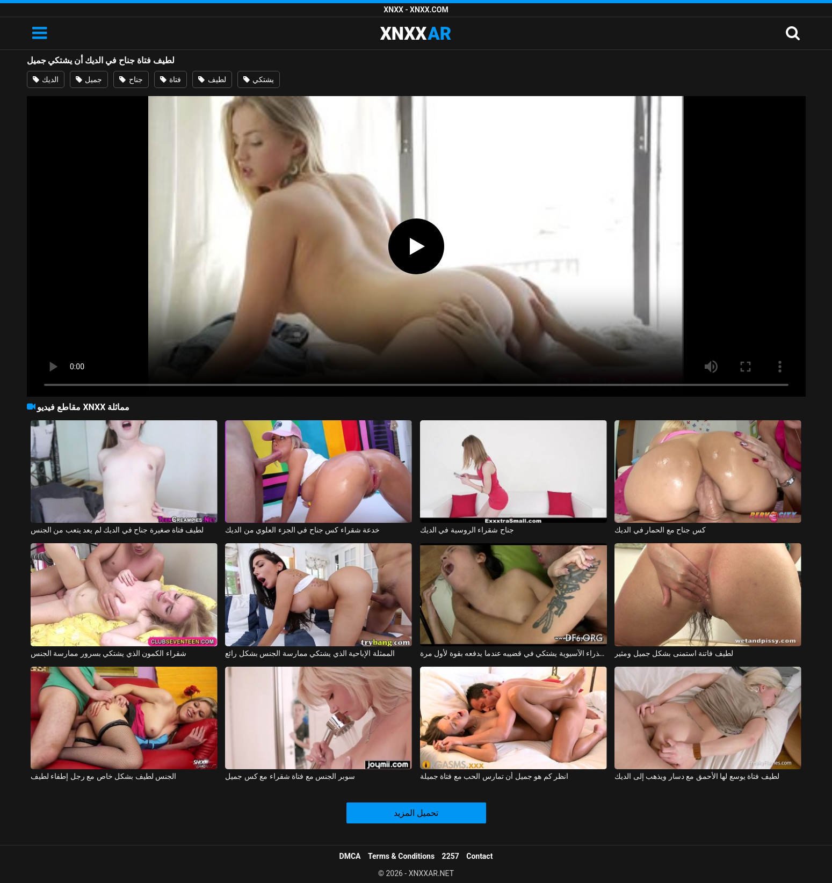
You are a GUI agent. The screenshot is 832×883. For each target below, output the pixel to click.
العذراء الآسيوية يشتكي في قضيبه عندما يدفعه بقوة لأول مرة (513, 653)
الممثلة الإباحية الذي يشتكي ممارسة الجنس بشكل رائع (309, 653)
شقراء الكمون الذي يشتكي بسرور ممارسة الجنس (108, 653)
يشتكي (258, 79)
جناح (130, 79)
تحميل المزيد (416, 813)
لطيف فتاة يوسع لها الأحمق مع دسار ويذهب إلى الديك (696, 776)
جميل (89, 79)
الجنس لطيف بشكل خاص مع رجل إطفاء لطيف (103, 776)
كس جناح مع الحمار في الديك (659, 530)
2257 (450, 856)
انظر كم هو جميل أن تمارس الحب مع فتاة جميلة (494, 776)
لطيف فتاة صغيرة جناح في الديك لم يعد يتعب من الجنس (117, 530)
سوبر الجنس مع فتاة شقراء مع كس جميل (289, 776)
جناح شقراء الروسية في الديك (467, 530)
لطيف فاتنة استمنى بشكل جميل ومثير (673, 653)
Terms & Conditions (401, 856)
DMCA (350, 856)
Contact (479, 856)
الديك (46, 79)
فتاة (170, 79)
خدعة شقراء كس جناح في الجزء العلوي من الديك (302, 530)
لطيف (212, 79)
